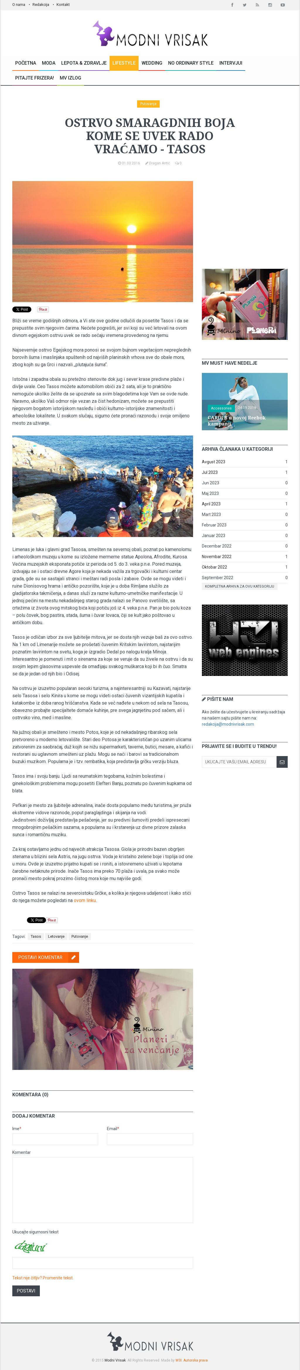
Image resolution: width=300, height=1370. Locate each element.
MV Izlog (70, 78)
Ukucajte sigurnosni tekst (35, 1232)
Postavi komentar (48, 957)
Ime (16, 1128)
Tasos (36, 936)
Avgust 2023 (213, 461)
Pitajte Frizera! (34, 78)
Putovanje (79, 936)
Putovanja (148, 104)
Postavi (26, 1291)
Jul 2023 (210, 472)
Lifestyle (124, 63)
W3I (178, 1360)
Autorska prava (195, 1360)
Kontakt (63, 4)
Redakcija (41, 4)
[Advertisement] (246, 217)
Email (113, 1128)
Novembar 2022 (216, 556)
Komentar (21, 1152)
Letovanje (56, 936)
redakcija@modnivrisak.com (228, 724)
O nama (18, 4)
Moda (48, 63)
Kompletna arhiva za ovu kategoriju (239, 586)
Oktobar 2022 (214, 567)
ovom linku (85, 900)
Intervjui (230, 63)
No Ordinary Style (191, 63)
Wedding (152, 63)
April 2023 (211, 504)
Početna (25, 63)
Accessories (221, 408)
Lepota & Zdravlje (84, 63)
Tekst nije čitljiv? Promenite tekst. (43, 1278)
